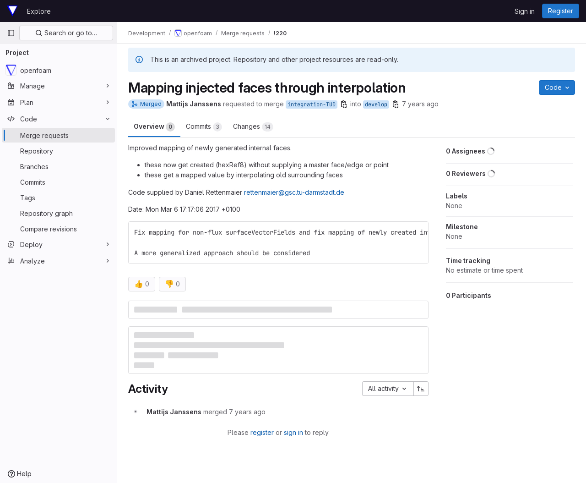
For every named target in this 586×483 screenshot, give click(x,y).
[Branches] (58, 166)
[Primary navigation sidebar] (11, 33)
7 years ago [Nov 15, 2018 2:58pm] (420, 104)
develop (376, 104)
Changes (253, 127)
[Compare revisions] (58, 228)
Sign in (525, 11)
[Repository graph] (58, 213)
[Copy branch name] (343, 104)
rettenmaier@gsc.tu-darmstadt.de (294, 192)
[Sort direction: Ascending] (421, 388)
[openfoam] (58, 70)
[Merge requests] (58, 135)
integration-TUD (312, 104)
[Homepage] (12, 11)
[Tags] (58, 197)
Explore (39, 11)
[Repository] (58, 150)
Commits (204, 127)
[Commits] (58, 182)
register (262, 432)
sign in (293, 432)
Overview (154, 127)
